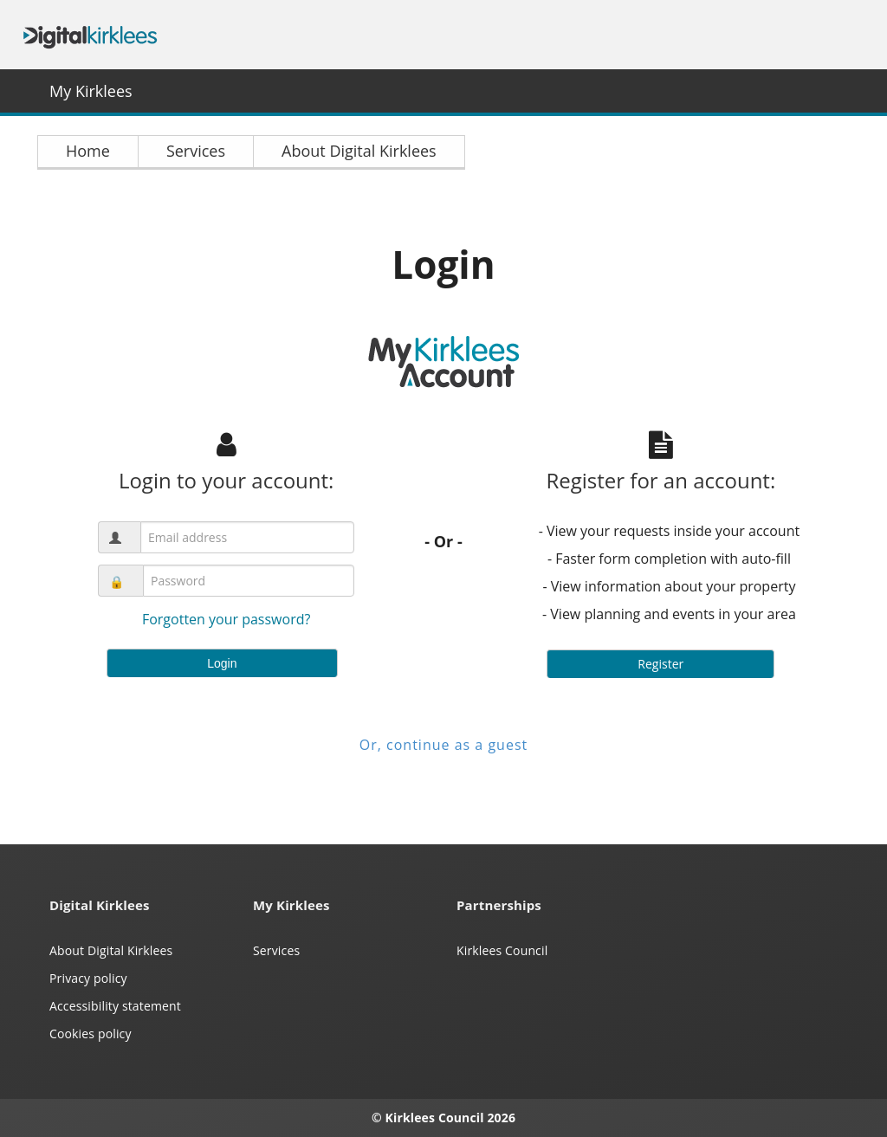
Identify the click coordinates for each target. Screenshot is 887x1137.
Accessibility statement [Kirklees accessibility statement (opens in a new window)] (115, 1006)
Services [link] (195, 150)
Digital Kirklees (90, 35)
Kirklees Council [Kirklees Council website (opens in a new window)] (501, 950)
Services (276, 950)
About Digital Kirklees (110, 950)
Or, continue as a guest (443, 744)
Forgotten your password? (226, 619)
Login (221, 663)
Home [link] (88, 150)
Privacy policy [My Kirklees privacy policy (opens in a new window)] (88, 978)
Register (660, 664)
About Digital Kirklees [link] (359, 150)
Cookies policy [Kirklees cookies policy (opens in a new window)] (90, 1033)
